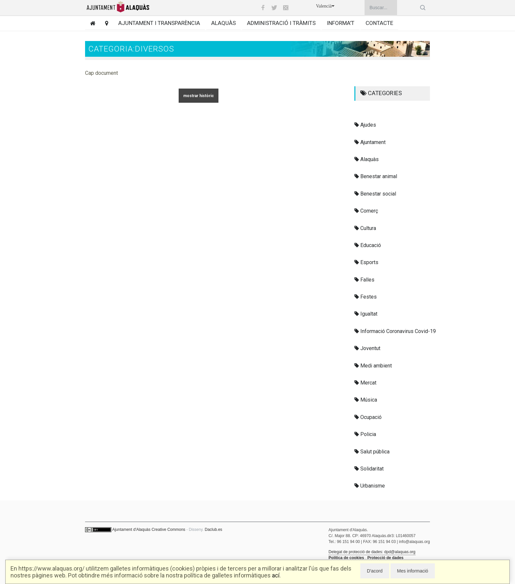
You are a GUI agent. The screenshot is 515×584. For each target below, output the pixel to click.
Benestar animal (375, 176)
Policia (365, 434)
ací (276, 575)
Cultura (365, 228)
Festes (365, 297)
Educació (367, 245)
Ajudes (365, 125)
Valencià (325, 6)
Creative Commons (168, 529)
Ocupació (368, 417)
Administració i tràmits (281, 23)
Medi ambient (373, 366)
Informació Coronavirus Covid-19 (395, 331)
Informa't (340, 23)
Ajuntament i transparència (159, 23)
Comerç (366, 211)
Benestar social (375, 194)
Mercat (365, 383)
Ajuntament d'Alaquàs (131, 529)
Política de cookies (346, 557)
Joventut (367, 348)
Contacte (379, 23)
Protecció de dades (385, 557)
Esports (366, 262)
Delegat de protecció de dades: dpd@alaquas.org (371, 552)
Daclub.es (213, 529)
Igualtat (365, 314)
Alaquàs (223, 23)
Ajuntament (370, 142)
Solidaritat (369, 469)
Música (365, 400)
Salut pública (372, 451)
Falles (364, 280)
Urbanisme (369, 486)
